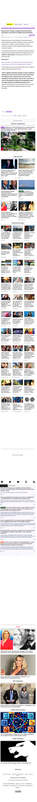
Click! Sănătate (18, 739)
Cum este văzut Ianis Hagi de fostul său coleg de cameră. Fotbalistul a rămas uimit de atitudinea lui (18, 252)
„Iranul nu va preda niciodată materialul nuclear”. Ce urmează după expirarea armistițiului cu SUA (26, 193)
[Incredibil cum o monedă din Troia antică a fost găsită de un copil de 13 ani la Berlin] (29, 400)
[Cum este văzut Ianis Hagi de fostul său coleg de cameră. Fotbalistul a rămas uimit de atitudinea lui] (18, 246)
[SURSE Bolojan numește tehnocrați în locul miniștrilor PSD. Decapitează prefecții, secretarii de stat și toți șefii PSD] (9, 185)
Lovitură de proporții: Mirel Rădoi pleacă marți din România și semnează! (28, 269)
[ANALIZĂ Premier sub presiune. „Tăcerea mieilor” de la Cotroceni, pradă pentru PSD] (29, 331)
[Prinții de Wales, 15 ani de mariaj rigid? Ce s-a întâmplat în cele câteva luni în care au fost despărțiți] (6, 400)
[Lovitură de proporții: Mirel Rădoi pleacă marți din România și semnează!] (29, 263)
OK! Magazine (18, 681)
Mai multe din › (18, 120)
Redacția (31, 774)
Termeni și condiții (7, 774)
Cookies (26, 774)
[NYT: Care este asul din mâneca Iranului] (6, 246)
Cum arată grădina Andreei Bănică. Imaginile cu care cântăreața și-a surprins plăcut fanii (29, 372)
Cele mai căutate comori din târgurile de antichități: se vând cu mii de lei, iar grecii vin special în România (29, 252)
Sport (2, 494)
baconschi (24, 115)
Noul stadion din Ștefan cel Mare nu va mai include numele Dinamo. (14, 492)
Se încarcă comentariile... (18, 455)
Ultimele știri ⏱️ (10, 24)
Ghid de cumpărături (18, 123)
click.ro (3, 219)
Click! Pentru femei (18, 710)
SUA (2, 177)
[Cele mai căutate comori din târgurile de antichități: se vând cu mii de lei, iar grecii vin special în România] (29, 246)
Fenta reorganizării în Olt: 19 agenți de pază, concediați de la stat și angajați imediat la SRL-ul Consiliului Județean (17, 521)
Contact (17, 775)
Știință (2, 517)
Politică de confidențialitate (18, 774)
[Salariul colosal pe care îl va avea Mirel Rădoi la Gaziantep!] (18, 315)
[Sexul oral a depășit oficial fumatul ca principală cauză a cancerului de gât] (6, 365)
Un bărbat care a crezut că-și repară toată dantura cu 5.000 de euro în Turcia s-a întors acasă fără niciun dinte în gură (18, 286)
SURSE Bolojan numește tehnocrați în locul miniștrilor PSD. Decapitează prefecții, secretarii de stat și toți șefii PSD (9, 194)
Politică (8, 28)
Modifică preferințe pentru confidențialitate (18, 777)
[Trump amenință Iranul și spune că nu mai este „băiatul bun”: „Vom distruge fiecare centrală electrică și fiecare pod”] (9, 164)
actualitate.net (5, 377)
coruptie (15, 115)
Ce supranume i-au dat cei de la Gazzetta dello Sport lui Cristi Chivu (17, 269)
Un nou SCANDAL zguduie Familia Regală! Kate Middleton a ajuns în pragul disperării (6, 304)
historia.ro (27, 411)
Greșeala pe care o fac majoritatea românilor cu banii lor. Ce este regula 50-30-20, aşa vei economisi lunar (6, 321)
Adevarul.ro (18, 783)
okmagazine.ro (22, 219)
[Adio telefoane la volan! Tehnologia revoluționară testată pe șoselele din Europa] (29, 348)
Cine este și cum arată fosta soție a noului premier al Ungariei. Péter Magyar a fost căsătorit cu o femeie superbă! (17, 355)
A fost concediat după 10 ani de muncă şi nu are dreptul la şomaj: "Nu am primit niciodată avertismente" (29, 286)
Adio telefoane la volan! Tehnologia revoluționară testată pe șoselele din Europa (29, 355)
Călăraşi (3, 551)
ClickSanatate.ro (6, 785)
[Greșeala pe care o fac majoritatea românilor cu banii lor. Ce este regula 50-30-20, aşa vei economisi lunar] (6, 314)
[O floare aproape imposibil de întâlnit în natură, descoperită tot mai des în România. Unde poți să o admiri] (18, 382)
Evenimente (21, 198)
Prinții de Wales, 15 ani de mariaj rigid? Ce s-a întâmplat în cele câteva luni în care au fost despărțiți (6, 406)
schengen (19, 115)
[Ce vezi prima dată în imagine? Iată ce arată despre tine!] (18, 751)
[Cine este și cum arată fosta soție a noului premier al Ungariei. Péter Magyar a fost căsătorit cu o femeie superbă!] (18, 348)
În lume (20, 177)
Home (3, 28)
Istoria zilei (26, 24)
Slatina (2, 527)
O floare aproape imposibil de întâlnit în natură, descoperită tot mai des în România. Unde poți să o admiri (18, 389)
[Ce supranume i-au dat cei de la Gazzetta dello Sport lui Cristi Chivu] (18, 263)
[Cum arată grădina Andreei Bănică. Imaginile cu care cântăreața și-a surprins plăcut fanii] (29, 365)
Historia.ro (18, 787)
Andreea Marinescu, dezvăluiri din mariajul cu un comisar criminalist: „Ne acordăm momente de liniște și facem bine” (9, 215)
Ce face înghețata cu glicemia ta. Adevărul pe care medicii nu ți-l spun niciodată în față (6, 389)
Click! (18, 627)
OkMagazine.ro (30, 785)
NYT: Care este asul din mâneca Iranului (5, 253)
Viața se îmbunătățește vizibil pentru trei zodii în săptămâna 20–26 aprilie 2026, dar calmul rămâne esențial (18, 406)
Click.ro (22, 783)
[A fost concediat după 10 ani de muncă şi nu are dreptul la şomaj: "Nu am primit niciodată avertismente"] (29, 280)
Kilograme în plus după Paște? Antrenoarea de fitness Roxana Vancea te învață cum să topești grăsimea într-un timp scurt (17, 372)
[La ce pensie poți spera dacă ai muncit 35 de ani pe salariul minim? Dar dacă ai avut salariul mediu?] (18, 297)
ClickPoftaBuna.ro (28, 783)
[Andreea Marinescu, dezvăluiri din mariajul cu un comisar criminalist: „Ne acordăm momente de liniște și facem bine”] (9, 206)
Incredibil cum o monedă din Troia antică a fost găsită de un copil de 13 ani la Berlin (29, 406)
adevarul (4, 111)
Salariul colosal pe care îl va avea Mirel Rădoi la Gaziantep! (18, 321)
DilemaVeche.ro (22, 785)
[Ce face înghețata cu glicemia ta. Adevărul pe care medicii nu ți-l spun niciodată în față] (6, 383)
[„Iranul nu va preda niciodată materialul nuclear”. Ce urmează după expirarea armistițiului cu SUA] (27, 185)
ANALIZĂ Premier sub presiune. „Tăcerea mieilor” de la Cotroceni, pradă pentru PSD (29, 338)
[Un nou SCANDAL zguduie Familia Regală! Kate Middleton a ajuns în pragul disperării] (6, 297)
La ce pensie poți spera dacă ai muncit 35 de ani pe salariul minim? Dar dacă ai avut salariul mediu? (17, 304)
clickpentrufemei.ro (17, 411)
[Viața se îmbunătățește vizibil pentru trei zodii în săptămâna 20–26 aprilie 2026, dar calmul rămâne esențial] (18, 400)
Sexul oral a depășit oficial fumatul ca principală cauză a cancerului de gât (6, 372)
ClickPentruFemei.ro (14, 785)
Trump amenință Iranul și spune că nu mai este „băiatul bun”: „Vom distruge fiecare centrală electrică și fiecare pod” (9, 173)
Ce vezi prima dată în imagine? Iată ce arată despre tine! (16, 763)
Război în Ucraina (18, 24)
